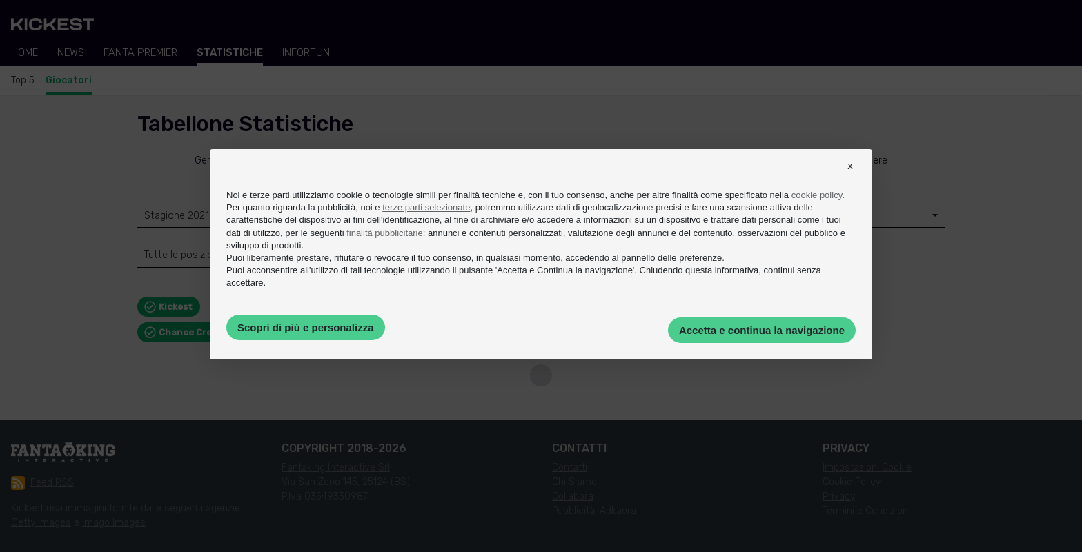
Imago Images (114, 523)
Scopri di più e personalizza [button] (305, 327)
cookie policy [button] (816, 195)
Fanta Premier (140, 52)
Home (24, 52)
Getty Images (41, 523)
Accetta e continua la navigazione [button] (762, 330)
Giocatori (69, 80)
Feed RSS (42, 483)
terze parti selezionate (426, 207)
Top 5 (23, 80)
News (70, 52)
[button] (850, 178)
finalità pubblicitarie (384, 233)
